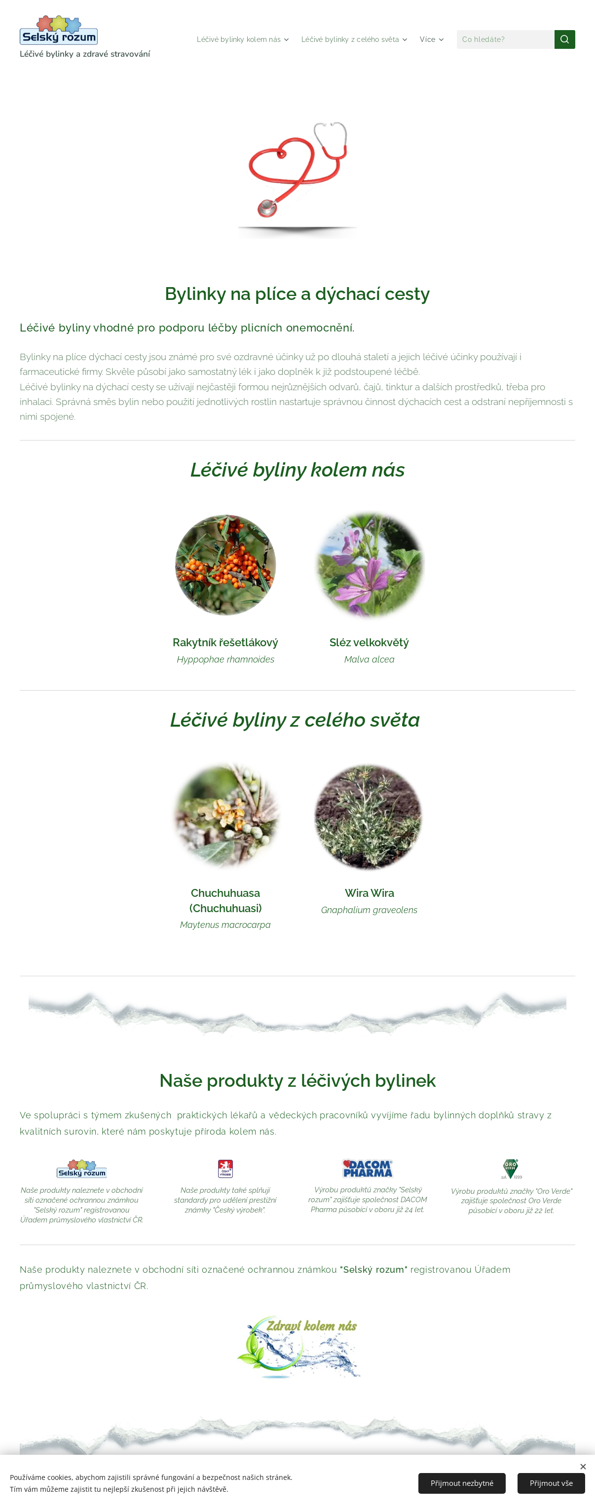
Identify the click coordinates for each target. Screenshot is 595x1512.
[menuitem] (235, 39)
